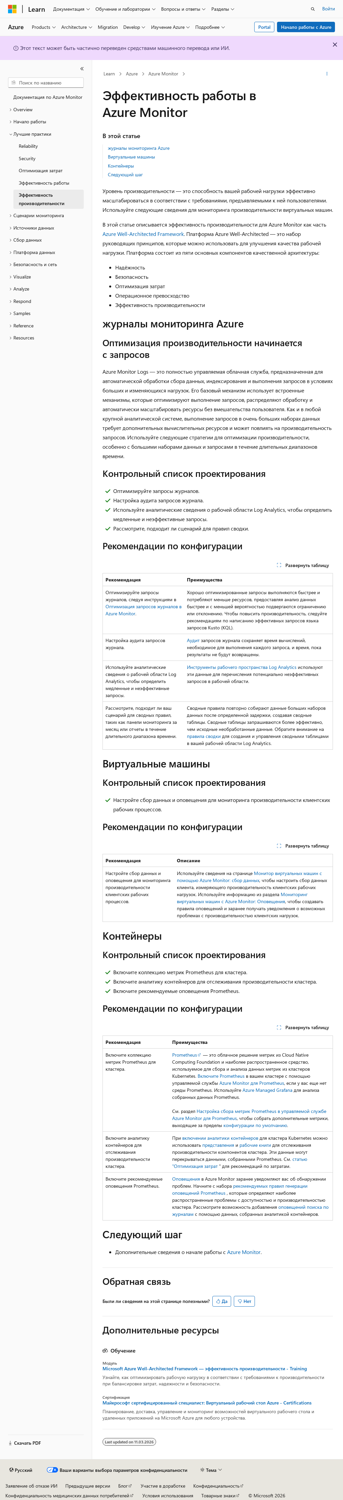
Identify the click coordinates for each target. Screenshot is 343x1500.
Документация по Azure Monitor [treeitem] (47, 97)
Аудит (193, 640)
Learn (109, 73)
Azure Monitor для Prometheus (251, 1083)
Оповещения (186, 1179)
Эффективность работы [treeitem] (44, 183)
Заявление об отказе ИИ (31, 1486)
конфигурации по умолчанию (255, 1125)
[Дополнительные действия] (327, 74)
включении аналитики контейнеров (220, 1138)
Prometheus (184, 1055)
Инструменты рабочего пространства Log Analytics (241, 667)
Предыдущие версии (87, 1486)
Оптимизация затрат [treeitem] (41, 170)
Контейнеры (121, 166)
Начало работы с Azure (306, 27)
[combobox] (46, 82)
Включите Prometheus (221, 1076)
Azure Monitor (163, 73)
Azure (132, 73)
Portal (264, 27)
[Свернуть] (82, 69)
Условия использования (167, 1495)
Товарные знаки (218, 1495)
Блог (123, 1486)
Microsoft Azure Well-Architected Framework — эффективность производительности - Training (204, 1369)
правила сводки (204, 736)
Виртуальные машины (131, 156)
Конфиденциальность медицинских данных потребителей (67, 1495)
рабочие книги (255, 1145)
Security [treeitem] (27, 158)
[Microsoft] (12, 9)
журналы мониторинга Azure (138, 148)
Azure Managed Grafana (267, 1090)
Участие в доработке (163, 1486)
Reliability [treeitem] (28, 146)
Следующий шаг (125, 174)
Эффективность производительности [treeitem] (41, 199)
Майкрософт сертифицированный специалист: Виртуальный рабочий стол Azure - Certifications (207, 1403)
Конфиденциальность (216, 1486)
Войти (328, 8)
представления (218, 1145)
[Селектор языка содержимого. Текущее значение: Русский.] (20, 1470)
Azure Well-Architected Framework (143, 233)
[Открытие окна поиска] (313, 9)
